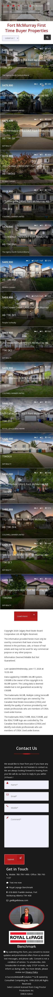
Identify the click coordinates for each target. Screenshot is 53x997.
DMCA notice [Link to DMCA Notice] (26, 993)
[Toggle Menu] (48, 3)
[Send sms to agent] (8, 5)
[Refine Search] (47, 37)
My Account (36, 5)
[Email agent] (13, 5)
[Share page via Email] (19, 5)
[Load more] (25, 616)
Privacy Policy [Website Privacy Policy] (31, 972)
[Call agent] (3, 5)
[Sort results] (10, 38)
